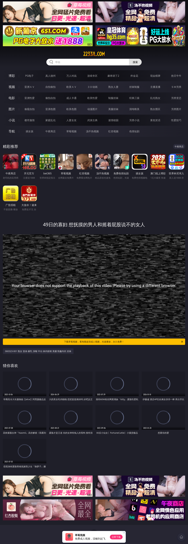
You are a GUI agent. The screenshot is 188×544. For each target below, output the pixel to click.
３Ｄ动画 (92, 87)
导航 (12, 131)
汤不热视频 (92, 131)
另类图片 (176, 109)
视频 (12, 87)
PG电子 (29, 75)
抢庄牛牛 (176, 75)
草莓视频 (71, 131)
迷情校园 (113, 120)
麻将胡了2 (113, 75)
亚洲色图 (50, 109)
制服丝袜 (113, 98)
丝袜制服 (134, 87)
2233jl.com (94, 54)
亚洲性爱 (29, 98)
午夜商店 (50, 131)
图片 (12, 109)
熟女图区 (155, 109)
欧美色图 (71, 109)
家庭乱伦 (50, 120)
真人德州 (50, 75)
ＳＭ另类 (176, 87)
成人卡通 (71, 98)
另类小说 (134, 120)
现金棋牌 (155, 75)
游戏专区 (92, 75)
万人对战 (71, 75)
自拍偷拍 (50, 87)
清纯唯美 (134, 109)
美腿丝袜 (113, 109)
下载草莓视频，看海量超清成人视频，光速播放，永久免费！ (124, 342)
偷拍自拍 (50, 98)
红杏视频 (113, 131)
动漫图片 (92, 109)
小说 (12, 120)
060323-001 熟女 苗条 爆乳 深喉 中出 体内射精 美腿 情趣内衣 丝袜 (38, 351)
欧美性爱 (92, 98)
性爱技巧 (176, 120)
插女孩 (29, 131)
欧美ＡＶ (71, 87)
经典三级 (134, 98)
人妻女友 (71, 120)
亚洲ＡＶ (29, 87)
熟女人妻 (113, 87)
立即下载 (116, 536)
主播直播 (155, 87)
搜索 (135, 62)
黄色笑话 (155, 120)
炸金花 (134, 75)
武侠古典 (92, 120)
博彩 (12, 76)
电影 (12, 98)
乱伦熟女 (155, 98)
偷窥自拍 (29, 109)
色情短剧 (134, 131)
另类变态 (176, 98)
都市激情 (29, 120)
